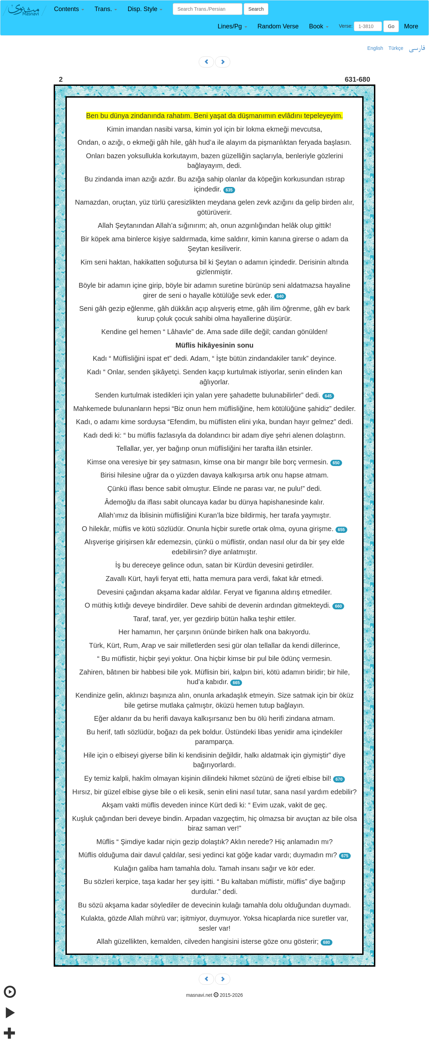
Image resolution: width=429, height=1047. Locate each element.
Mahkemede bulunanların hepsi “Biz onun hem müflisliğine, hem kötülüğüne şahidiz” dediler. (214, 408)
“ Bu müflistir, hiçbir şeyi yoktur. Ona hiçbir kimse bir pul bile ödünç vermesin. (214, 658)
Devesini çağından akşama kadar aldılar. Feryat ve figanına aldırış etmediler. (214, 592)
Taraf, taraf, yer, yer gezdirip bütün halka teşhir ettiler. (214, 619)
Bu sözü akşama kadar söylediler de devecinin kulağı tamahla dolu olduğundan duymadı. (214, 905)
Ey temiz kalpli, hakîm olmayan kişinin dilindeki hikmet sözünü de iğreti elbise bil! (207, 778)
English (375, 48)
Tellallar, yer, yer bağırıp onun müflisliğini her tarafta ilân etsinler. (214, 448)
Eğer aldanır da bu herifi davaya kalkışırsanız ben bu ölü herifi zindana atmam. (214, 718)
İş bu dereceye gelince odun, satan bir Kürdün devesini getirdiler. (214, 565)
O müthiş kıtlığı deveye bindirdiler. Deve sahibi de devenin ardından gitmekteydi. (208, 605)
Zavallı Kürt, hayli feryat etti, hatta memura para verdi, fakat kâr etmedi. (214, 578)
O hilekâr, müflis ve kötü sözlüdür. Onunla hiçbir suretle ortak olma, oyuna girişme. (207, 529)
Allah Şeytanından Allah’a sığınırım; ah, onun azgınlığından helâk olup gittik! (214, 225)
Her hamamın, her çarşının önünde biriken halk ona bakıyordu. (214, 632)
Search (255, 9)
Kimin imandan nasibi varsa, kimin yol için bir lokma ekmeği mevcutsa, (214, 129)
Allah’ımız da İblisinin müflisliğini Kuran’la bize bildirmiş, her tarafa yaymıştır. (214, 515)
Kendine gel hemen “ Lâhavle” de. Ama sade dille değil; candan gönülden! (214, 331)
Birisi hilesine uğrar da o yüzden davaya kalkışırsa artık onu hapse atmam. (214, 475)
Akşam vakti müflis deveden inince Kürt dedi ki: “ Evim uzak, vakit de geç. (214, 805)
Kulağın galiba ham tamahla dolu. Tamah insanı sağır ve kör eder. (214, 868)
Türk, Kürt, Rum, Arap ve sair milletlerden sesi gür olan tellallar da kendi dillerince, (214, 645)
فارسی (417, 48)
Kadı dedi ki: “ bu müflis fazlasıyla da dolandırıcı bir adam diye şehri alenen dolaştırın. (214, 435)
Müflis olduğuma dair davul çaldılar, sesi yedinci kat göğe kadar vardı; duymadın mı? (207, 855)
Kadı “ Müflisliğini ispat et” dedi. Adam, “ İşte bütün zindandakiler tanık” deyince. (215, 358)
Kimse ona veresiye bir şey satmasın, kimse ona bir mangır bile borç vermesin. (207, 462)
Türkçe (395, 48)
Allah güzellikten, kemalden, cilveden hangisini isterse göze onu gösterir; (208, 941)
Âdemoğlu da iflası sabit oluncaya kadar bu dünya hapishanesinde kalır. (214, 502)
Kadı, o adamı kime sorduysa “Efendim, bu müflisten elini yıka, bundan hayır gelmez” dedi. (214, 422)
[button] (69, 9)
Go (391, 26)
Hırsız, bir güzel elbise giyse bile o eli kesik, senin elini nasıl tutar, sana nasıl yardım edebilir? (214, 792)
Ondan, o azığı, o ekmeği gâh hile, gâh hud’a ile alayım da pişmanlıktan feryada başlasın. (215, 142)
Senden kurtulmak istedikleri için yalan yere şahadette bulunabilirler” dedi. (207, 395)
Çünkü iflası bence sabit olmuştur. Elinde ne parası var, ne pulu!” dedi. (214, 488)
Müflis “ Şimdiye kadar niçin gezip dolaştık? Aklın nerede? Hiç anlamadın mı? (214, 841)
